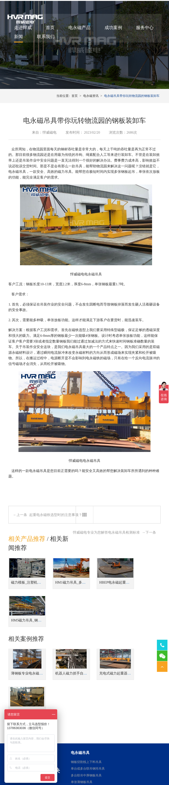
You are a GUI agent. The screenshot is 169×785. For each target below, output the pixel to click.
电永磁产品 (80, 29)
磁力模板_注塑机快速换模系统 (35, 590)
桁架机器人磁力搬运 (67, 736)
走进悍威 (24, 29)
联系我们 (78, 38)
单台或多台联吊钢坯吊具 (88, 698)
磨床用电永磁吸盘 (104, 743)
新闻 (51, 38)
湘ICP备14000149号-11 (135, 765)
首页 (51, 29)
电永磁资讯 (91, 105)
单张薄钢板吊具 (81, 711)
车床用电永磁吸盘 (104, 736)
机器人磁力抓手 (64, 750)
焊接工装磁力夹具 (65, 743)
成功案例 (114, 29)
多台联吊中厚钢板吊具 (86, 704)
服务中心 (24, 38)
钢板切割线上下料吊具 (86, 691)
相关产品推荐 (26, 548)
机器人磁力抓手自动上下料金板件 (77, 640)
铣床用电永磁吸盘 (104, 750)
